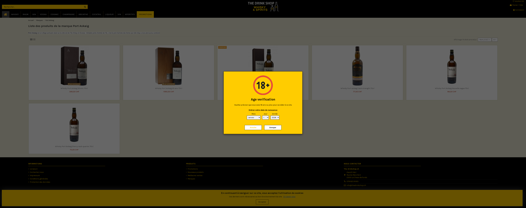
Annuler (253, 127)
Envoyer (272, 127)
